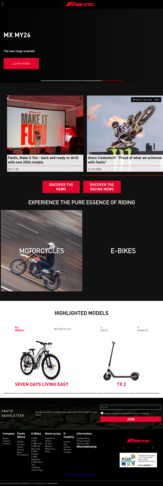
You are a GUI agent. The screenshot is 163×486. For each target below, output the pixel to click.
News (20, 452)
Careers (7, 443)
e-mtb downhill (35, 458)
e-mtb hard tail (36, 463)
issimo (67, 447)
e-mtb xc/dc (34, 439)
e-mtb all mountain (35, 447)
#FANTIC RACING (142, 99)
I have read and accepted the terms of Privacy (126, 413)
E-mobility (142, 329)
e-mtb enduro (34, 452)
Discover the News (61, 186)
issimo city (67, 443)
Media (5, 438)
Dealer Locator (21, 443)
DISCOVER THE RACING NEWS (102, 186)
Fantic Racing (20, 448)
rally (47, 451)
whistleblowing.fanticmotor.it (81, 474)
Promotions (23, 454)
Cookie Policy (83, 438)
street (48, 441)
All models (19, 329)
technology (36, 470)
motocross (50, 448)
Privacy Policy (83, 441)
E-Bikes (104, 329)
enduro (48, 443)
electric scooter (67, 450)
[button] (46, 175)
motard (48, 446)
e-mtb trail (36, 443)
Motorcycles (62, 328)
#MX (156, 99)
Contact (6, 441)
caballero (50, 438)
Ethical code (83, 443)
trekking (35, 467)
